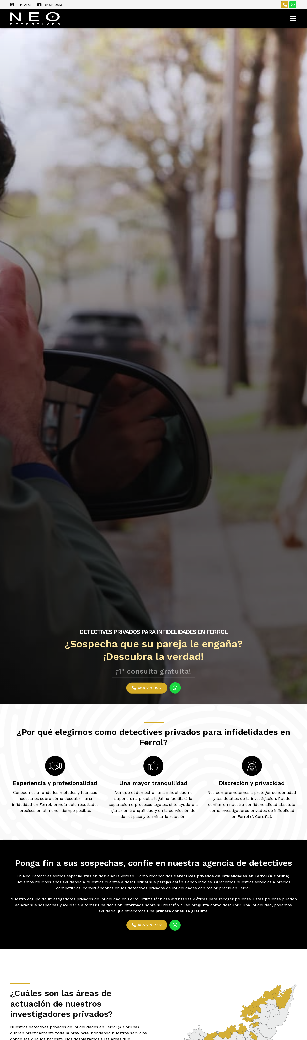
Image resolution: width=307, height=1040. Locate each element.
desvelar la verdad (116, 876)
